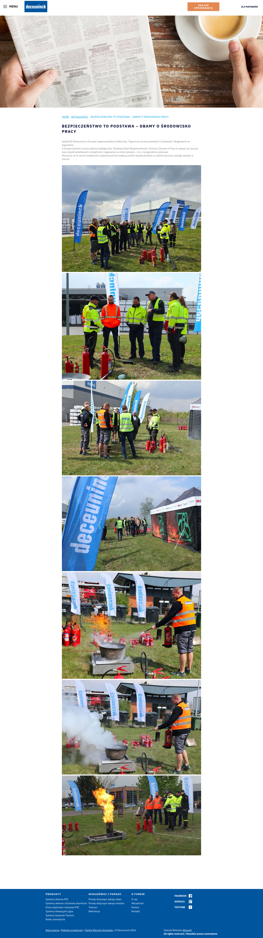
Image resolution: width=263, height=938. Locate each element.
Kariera (135, 907)
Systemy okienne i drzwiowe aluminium (66, 903)
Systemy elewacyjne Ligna (59, 911)
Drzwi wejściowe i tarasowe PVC (62, 907)
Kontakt (136, 911)
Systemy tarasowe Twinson (60, 915)
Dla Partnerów (249, 7)
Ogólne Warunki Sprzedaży (99, 930)
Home (65, 116)
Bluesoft (187, 930)
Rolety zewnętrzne (55, 919)
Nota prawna (52, 930)
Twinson (93, 907)
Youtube (179, 907)
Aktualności (79, 116)
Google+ (179, 901)
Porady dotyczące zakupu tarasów (106, 903)
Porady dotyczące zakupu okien (105, 899)
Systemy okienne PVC (57, 899)
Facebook (180, 895)
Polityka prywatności (72, 930)
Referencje (94, 911)
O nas (134, 899)
